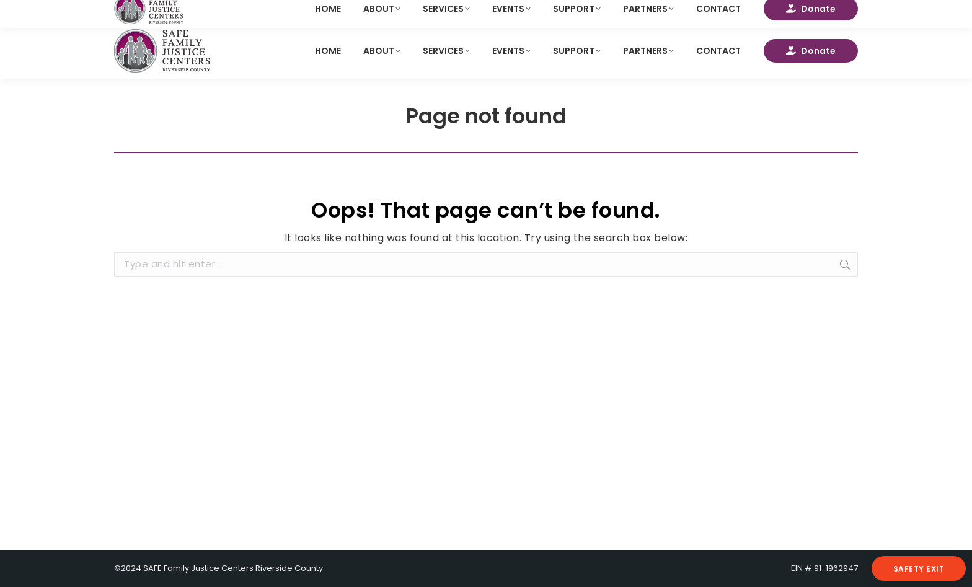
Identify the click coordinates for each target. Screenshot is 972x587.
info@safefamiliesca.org (174, 12)
